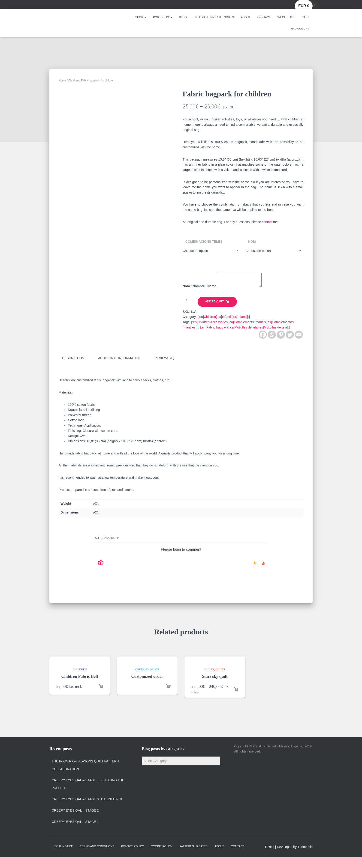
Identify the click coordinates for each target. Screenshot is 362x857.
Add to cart (214, 301)
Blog (183, 17)
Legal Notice (63, 846)
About (245, 17)
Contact (264, 17)
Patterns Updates (194, 846)
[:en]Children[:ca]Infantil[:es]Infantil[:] (224, 317)
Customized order (147, 676)
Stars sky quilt (215, 676)
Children (73, 80)
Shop (140, 17)
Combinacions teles (203, 241)
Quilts (209, 669)
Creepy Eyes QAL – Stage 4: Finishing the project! (88, 784)
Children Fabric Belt (79, 676)
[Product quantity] (188, 300)
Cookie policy (162, 846)
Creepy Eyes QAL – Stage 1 (75, 821)
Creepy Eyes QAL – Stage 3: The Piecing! (87, 799)
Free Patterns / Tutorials (214, 17)
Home (62, 80)
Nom (252, 241)
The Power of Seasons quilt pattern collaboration (85, 765)
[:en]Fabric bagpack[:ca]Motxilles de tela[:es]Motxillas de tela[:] (245, 327)
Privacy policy (132, 846)
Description (73, 358)
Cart (305, 17)
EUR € (303, 6)
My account (300, 28)
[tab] (77, 358)
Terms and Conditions (97, 846)
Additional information (119, 358)
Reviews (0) (164, 358)
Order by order (147, 669)
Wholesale (286, 17)
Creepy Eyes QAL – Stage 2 (75, 810)
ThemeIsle (305, 846)
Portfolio (162, 17)
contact (267, 222)
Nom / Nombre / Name (199, 286)
